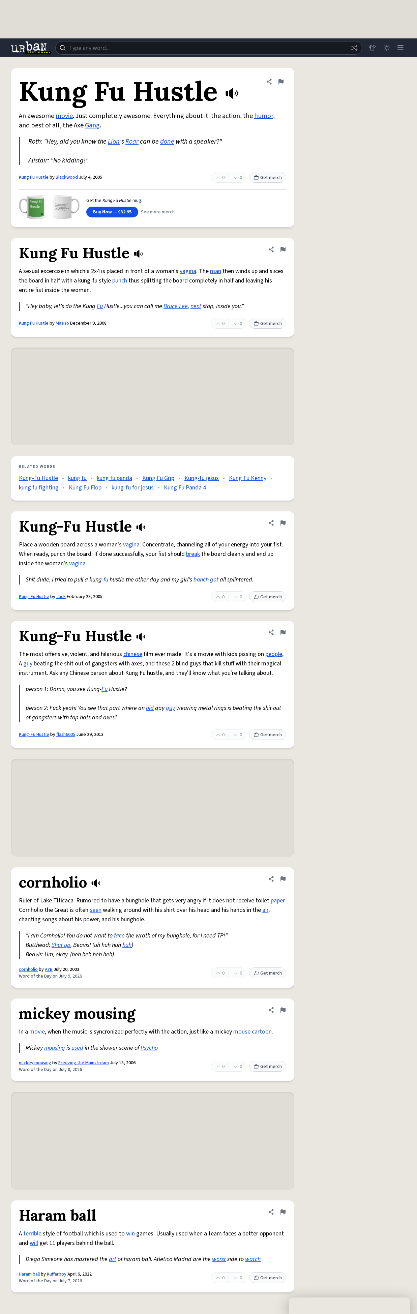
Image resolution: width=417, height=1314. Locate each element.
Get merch (268, 177)
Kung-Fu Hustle (38, 478)
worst (219, 1259)
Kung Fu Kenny (247, 478)
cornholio (28, 969)
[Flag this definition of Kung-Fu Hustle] (282, 522)
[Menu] (400, 48)
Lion (114, 141)
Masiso (62, 323)
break (193, 554)
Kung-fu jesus (201, 478)
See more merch (158, 212)
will (34, 1243)
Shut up (61, 945)
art (112, 1259)
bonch (201, 579)
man (215, 271)
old (150, 708)
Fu (100, 306)
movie (64, 116)
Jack (61, 596)
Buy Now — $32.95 (112, 212)
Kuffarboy (56, 1274)
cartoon (262, 1031)
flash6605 (65, 734)
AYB (49, 969)
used (77, 1048)
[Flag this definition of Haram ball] (282, 1211)
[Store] (370, 48)
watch (253, 1259)
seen (95, 910)
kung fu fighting (39, 487)
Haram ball (29, 1274)
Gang (92, 125)
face (119, 935)
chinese (132, 654)
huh (126, 945)
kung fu (77, 478)
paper (278, 900)
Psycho (149, 1048)
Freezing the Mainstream (83, 1062)
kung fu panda (114, 478)
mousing (54, 1048)
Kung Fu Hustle (34, 177)
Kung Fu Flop (85, 487)
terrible (32, 1233)
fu (105, 579)
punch (119, 280)
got (214, 579)
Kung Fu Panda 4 (185, 487)
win (130, 1233)
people (273, 654)
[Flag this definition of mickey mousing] (282, 1010)
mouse (241, 1031)
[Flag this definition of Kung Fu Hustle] (280, 81)
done (167, 141)
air (265, 910)
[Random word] (352, 48)
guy (27, 663)
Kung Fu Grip (158, 478)
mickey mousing (35, 1062)
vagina (188, 271)
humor (263, 116)
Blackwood (67, 177)
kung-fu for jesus (133, 487)
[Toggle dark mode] (385, 48)
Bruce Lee (175, 306)
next (195, 306)
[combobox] (207, 48)
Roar (132, 141)
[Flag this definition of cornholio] (282, 878)
